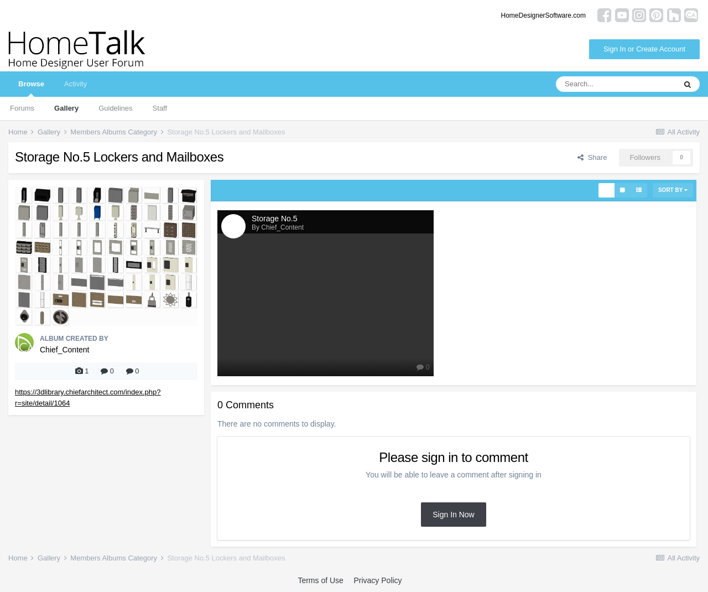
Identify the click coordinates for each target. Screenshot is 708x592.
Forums (22, 108)
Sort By (673, 190)
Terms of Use (320, 580)
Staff (160, 108)
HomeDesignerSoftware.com (543, 15)
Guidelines (115, 108)
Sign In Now (453, 514)
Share (592, 157)
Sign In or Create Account (644, 49)
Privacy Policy (377, 580)
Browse (31, 88)
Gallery (66, 108)
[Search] (615, 84)
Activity (75, 84)
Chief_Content (65, 349)
